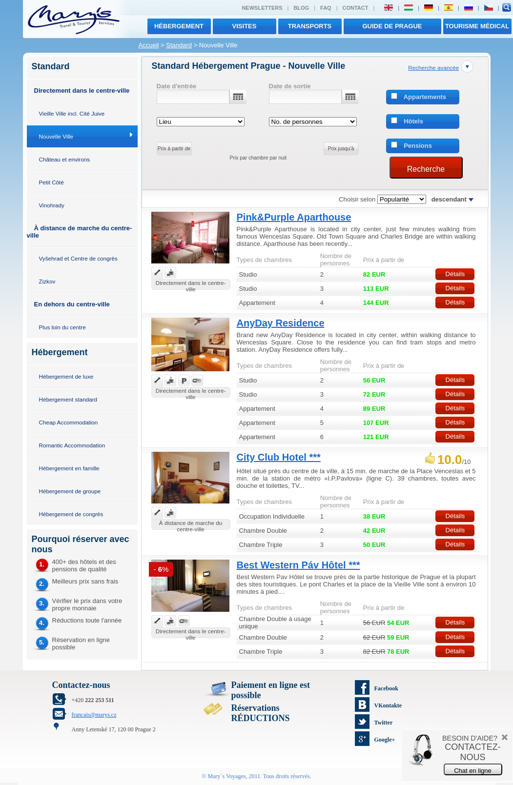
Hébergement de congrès (71, 514)
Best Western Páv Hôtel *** (298, 565)
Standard (179, 45)
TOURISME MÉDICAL (477, 26)
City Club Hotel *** (279, 457)
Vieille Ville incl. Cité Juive (72, 113)
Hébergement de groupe (70, 491)
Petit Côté (51, 182)
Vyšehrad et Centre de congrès (78, 258)
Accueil (149, 45)
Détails (455, 274)
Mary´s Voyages (227, 776)
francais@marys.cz (94, 714)
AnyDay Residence (281, 323)
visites (244, 26)
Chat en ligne (473, 770)
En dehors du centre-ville (72, 304)
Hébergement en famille (69, 468)
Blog (301, 8)
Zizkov (47, 281)
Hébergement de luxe (66, 376)
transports (310, 26)
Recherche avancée (433, 67)
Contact (356, 8)
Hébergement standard (68, 399)
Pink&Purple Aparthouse (294, 217)
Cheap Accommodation (68, 422)
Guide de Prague (392, 26)
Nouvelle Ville (56, 136)
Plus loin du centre (62, 327)
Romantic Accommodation (72, 445)
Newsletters (262, 8)
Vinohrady (51, 205)
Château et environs (64, 159)
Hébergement (179, 26)
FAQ (325, 8)
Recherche (426, 169)
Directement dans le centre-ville (82, 90)
